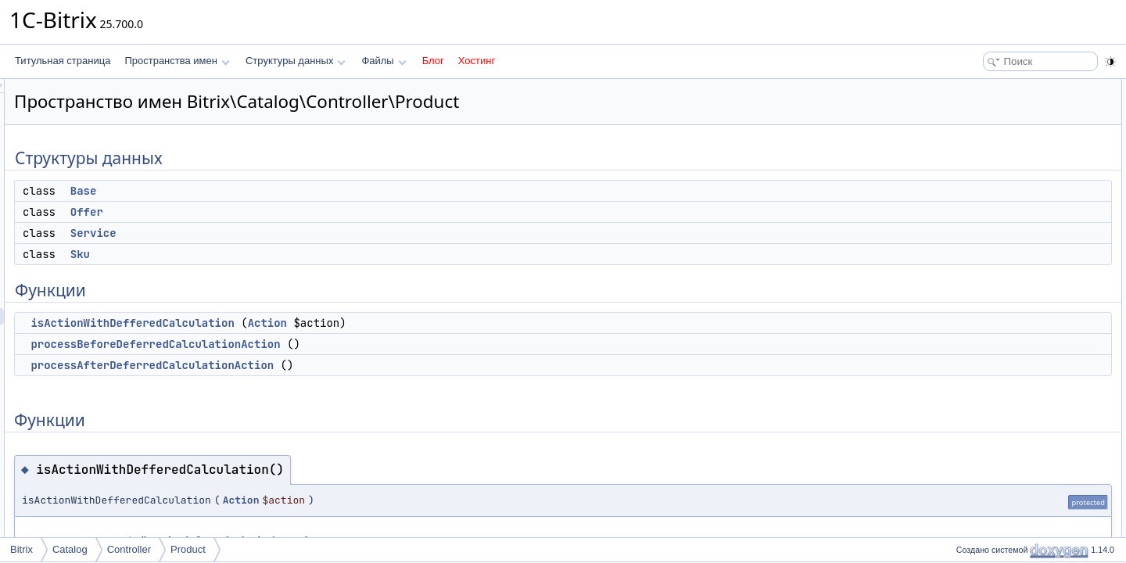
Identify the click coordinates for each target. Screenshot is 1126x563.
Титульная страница (62, 60)
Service (289, 233)
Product (188, 549)
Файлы (383, 60)
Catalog (70, 549)
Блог (433, 60)
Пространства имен (176, 60)
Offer (282, 212)
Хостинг (476, 60)
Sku (275, 254)
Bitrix (21, 549)
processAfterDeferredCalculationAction (347, 365)
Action (462, 323)
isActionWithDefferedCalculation (327, 323)
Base (279, 191)
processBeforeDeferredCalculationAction (350, 344)
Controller (129, 549)
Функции (970, 173)
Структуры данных (296, 60)
